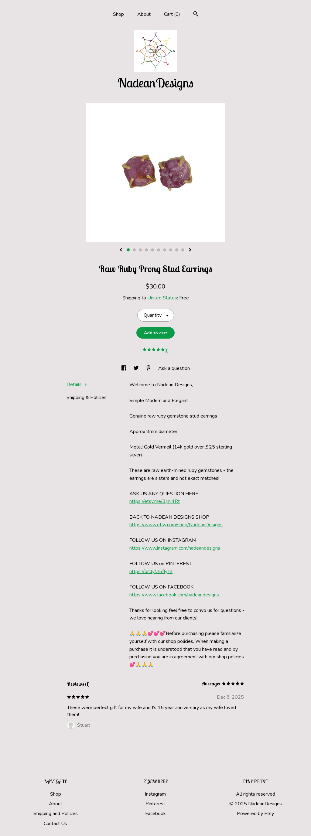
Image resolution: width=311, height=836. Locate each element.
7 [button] (164, 249)
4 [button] (146, 249)
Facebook (155, 813)
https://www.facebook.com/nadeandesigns (174, 595)
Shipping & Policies (87, 397)
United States (162, 298)
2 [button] (134, 249)
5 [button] (152, 249)
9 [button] (176, 249)
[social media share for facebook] (124, 368)
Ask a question (174, 368)
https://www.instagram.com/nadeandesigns (174, 548)
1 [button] (128, 249)
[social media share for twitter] (137, 368)
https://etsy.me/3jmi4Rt (154, 501)
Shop (118, 14)
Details (77, 384)
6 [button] (158, 249)
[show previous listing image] (120, 250)
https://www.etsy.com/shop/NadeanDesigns (176, 524)
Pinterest (155, 803)
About (144, 14)
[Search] (195, 14)
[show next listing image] (190, 250)
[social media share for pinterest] (149, 368)
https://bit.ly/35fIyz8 (151, 571)
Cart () (172, 14)
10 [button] (182, 249)
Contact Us (55, 823)
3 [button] (140, 249)
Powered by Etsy (255, 813)
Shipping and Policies (55, 813)
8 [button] (170, 249)
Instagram (155, 794)
